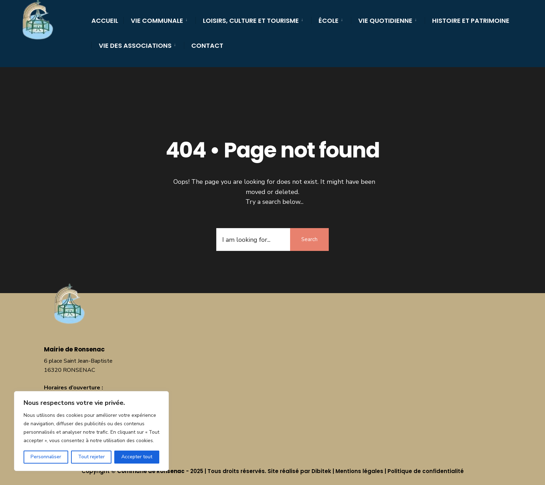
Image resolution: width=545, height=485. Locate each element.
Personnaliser (46, 456)
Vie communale (157, 20)
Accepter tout (136, 456)
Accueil (104, 20)
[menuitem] (159, 19)
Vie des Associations (135, 45)
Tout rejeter (91, 456)
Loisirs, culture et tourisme (251, 20)
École (329, 20)
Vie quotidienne (385, 20)
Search (309, 239)
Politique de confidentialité (425, 471)
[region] (91, 431)
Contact (207, 45)
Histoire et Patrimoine (470, 20)
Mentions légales (359, 471)
